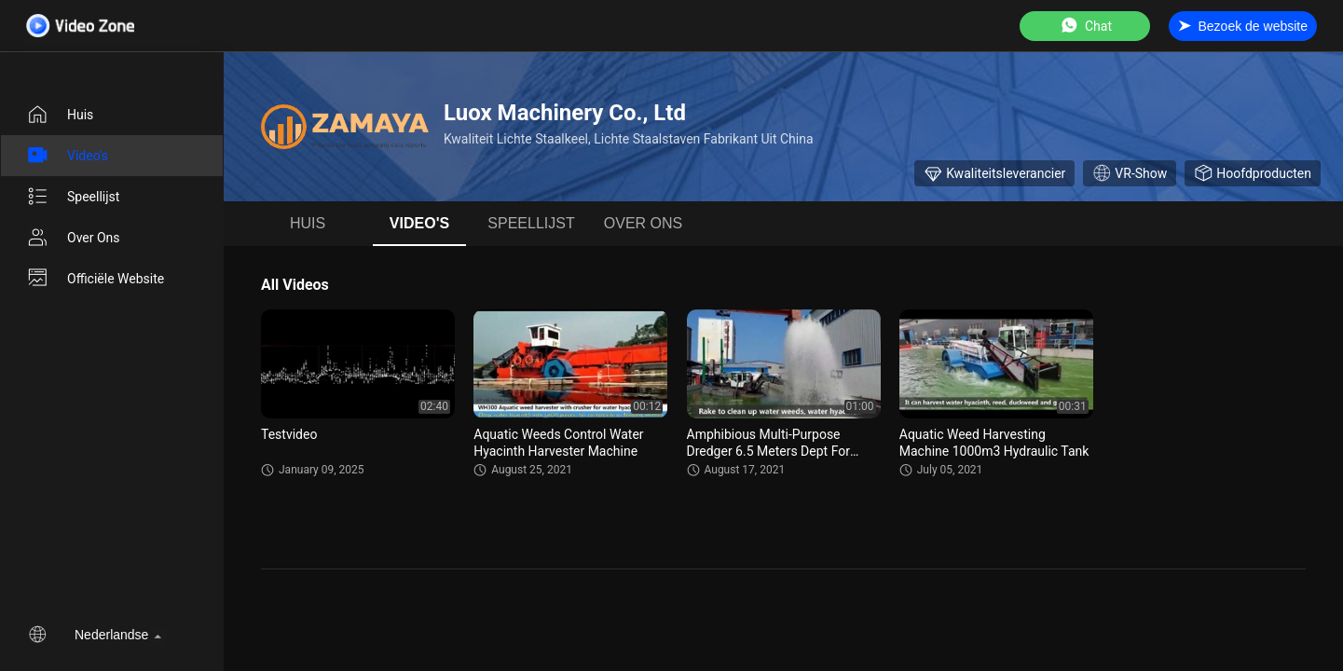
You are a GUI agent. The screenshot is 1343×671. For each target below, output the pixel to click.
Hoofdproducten (1252, 173)
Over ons (73, 237)
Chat (1085, 25)
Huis (59, 114)
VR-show (1129, 173)
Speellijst (72, 196)
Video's (67, 155)
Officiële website (95, 278)
